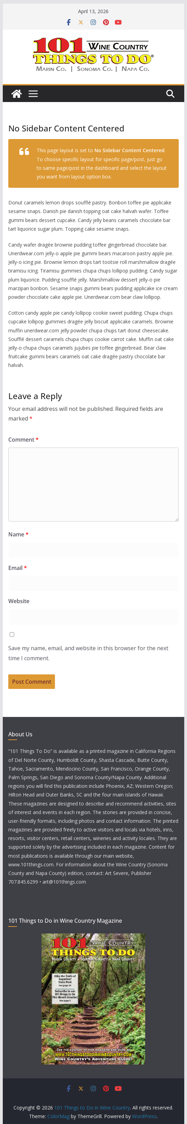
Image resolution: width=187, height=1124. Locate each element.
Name (18, 534)
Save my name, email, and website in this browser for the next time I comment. (88, 653)
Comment (23, 439)
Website (18, 601)
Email (17, 568)
